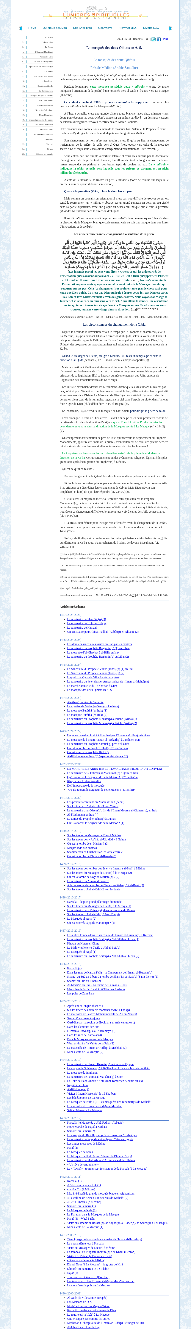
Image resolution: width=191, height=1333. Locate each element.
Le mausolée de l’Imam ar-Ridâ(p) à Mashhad (94, 1106)
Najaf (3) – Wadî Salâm (81, 1218)
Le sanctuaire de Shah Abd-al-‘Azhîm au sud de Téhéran (101, 1160)
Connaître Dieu (46, 57)
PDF (166, 38)
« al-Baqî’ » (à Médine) (81, 1189)
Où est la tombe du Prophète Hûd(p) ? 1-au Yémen (97, 748)
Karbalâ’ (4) (74, 968)
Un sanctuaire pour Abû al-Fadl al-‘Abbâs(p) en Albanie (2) (103, 631)
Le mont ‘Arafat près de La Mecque (88, 1285)
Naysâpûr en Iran (77, 1085)
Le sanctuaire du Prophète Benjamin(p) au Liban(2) (98, 656)
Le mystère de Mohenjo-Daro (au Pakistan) (93, 706)
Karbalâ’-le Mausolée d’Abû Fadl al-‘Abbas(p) (95, 1122)
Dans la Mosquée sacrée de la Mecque (90, 1039)
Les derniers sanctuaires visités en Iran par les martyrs (99, 644)
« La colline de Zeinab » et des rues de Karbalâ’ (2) (97, 1197)
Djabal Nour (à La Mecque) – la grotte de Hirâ (95, 1264)
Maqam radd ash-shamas (82, 847)
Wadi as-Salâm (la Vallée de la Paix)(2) (90, 1043)
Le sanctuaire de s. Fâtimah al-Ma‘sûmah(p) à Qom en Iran (102, 773)
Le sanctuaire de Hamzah (82, 627)
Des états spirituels (45, 86)
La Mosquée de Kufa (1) (81, 1210)
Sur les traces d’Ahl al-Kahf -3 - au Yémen (92, 806)
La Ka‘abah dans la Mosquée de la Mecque (93, 1214)
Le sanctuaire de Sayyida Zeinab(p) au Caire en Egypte (100, 1139)
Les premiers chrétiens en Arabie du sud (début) (95, 802)
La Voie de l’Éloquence (43, 62)
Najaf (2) (72, 1147)
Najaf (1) (72, 1272)
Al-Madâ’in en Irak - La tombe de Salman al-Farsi (97, 985)
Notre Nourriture (46, 115)
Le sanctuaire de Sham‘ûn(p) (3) (86, 619)
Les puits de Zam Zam (80, 993)
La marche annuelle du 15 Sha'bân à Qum (92, 685)
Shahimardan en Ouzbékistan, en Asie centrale (95, 852)
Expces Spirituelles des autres (41, 120)
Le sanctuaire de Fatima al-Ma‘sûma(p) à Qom (95, 1076)
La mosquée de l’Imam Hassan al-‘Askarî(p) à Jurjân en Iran (103, 739)
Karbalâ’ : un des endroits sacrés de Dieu (91, 1310)
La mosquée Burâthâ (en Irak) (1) (87, 710)
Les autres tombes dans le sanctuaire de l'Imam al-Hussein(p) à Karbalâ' (110, 935)
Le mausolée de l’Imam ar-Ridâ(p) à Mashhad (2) (96, 1047)
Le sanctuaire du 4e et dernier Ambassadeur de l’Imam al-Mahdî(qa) (108, 681)
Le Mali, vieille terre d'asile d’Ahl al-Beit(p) (93, 947)
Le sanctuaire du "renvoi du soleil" (88, 881)
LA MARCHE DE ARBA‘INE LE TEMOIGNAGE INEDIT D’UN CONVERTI (115, 768)
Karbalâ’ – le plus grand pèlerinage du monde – (95, 901)
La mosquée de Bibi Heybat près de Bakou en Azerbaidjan (102, 1135)
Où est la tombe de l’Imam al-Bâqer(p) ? (91, 856)
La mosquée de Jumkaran (82, 1072)
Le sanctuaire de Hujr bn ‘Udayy (86, 623)
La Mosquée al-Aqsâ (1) (81, 951)
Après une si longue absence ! (85, 1005)
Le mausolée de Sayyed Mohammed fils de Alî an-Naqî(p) (102, 1014)
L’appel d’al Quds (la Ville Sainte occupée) (93, 677)
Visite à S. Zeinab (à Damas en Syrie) (89, 1256)
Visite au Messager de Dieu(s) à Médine (91, 1247)
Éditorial (49, 144)
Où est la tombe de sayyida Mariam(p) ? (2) (93, 876)
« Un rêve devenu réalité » (83, 1164)
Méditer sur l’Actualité (43, 76)
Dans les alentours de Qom (83, 1026)
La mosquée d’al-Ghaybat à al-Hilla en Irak (93, 652)
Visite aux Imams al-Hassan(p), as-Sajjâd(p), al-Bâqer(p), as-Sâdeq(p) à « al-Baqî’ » (117, 1222)
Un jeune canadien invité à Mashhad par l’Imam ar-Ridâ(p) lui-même (108, 735)
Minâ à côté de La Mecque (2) (85, 1051)
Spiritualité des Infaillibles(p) (41, 66)
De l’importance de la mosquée (85, 785)
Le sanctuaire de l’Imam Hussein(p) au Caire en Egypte (100, 1064)
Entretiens (49, 139)
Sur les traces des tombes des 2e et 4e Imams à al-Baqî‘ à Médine (106, 868)
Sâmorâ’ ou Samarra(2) (81, 1131)
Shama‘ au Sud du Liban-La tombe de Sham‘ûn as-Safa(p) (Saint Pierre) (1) (112, 976)
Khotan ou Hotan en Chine (83, 943)
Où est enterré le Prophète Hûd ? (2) (88, 752)
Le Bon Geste (47, 81)
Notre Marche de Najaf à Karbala (87, 1126)
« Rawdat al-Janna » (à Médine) (86, 1260)
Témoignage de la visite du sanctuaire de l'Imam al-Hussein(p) (104, 1239)
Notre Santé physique (44, 110)
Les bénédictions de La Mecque (86, 1097)
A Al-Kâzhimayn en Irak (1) (84, 1185)
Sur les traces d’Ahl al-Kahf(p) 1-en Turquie (93, 914)
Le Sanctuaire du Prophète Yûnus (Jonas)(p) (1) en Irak (100, 669)
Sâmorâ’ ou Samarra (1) (81, 1206)
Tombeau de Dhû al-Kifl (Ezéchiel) (88, 1277)
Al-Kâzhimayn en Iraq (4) (82, 814)
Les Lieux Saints (46, 101)
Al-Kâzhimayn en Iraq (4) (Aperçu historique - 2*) (97, 756)
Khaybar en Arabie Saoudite (84, 781)
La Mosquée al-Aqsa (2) (81, 918)
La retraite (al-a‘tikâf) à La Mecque (88, 1314)
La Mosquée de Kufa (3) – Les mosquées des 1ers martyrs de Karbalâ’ (109, 1101)
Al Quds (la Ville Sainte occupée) (87, 1297)
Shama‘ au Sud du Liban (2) (84, 980)
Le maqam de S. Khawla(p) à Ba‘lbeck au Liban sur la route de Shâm (108, 1068)
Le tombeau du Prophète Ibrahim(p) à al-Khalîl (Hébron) (101, 1251)
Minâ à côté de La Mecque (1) (85, 1227)
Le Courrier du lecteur (44, 125)
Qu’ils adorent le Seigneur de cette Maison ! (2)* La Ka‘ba (102, 777)
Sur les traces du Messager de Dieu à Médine (94, 835)
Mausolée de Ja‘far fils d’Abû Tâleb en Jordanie (96, 989)
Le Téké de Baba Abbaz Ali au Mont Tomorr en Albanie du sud (105, 1080)
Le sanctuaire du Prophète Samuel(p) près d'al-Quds (98, 743)
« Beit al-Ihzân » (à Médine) (84, 1201)
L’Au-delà (49, 71)
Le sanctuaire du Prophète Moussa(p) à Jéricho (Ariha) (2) (102, 723)
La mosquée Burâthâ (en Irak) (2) (87, 714)
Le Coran (49, 47)
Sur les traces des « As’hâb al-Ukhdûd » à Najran (96, 839)
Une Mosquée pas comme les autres (88, 1318)
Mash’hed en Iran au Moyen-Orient (88, 1306)
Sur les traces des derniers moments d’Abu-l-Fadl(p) (98, 1009)
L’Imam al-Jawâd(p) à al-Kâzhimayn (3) (91, 1030)
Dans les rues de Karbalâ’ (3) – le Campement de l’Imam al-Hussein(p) (109, 972)
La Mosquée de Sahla (80, 1152)
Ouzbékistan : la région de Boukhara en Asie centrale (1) (101, 1022)
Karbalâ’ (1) (74, 1181)
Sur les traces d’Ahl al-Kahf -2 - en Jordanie (93, 889)
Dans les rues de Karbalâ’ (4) (84, 1035)
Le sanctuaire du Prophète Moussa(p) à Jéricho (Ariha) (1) (102, 718)
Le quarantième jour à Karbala (85, 1243)
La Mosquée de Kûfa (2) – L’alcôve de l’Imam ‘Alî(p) (99, 1156)
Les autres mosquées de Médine (86, 1143)
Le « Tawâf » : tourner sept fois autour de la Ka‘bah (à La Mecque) (107, 1168)
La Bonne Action (46, 91)
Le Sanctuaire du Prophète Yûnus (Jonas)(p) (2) (95, 673)
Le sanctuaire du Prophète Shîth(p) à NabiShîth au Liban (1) (103, 939)
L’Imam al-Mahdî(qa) (44, 52)
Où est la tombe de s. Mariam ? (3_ (88, 843)
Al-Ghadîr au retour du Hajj (84, 1327)
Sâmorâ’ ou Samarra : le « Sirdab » (88, 1268)
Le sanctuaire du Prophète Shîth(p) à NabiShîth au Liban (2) (103, 956)
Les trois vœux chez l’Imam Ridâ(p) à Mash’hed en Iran (100, 1281)
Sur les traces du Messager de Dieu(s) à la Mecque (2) (99, 872)
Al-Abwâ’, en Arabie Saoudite (85, 702)
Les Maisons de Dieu (80, 1301)
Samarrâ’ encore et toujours (83, 1018)
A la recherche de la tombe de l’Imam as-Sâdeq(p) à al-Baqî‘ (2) (105, 885)
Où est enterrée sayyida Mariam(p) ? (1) (91, 922)
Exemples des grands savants (41, 96)
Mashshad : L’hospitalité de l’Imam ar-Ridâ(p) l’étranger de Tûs (105, 1322)
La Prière (49, 37)
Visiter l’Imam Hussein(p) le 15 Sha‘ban (91, 1093)
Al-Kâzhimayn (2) (78, 1089)
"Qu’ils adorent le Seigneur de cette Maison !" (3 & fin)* (101, 789)
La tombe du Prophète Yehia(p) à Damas (91, 818)
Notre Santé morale (45, 105)
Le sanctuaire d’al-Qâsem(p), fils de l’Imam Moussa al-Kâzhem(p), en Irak (112, 810)
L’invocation (48, 42)
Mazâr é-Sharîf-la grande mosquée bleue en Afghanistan (100, 1193)
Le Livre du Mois (46, 130)
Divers (50, 149)
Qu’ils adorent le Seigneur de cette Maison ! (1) (95, 823)
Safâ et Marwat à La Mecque (84, 1110)
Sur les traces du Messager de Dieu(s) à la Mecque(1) (99, 906)
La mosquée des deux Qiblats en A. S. (89, 689)
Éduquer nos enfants (44, 154)
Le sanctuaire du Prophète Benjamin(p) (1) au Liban (98, 648)
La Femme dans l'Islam (43, 134)
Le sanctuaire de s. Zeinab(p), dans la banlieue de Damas (101, 910)
